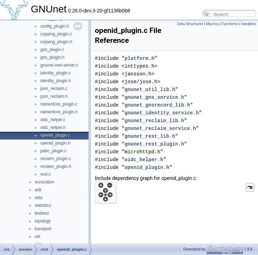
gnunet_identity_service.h (162, 112)
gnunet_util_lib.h (150, 89)
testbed (41, 213)
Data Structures (190, 24)
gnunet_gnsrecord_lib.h (157, 105)
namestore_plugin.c (59, 104)
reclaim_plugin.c (55, 158)
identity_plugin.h (55, 80)
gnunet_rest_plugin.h (154, 144)
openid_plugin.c (55, 135)
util (37, 236)
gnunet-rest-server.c (59, 65)
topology (43, 221)
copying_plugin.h (56, 41)
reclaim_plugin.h (55, 166)
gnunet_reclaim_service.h (160, 128)
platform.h (139, 58)
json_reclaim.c (54, 88)
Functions (229, 24)
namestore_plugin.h (59, 111)
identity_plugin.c (55, 72)
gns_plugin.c (52, 49)
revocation (44, 182)
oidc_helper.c (52, 119)
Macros (212, 24)
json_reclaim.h (54, 96)
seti (38, 189)
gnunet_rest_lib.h (150, 136)
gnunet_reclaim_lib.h (154, 120)
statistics (43, 205)
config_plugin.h (54, 26)
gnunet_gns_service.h (154, 97)
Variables (248, 24)
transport (43, 228)
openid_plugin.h (55, 143)
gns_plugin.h (52, 57)
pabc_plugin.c (53, 150)
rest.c (45, 174)
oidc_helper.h (52, 127)
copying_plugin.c (56, 34)
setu (39, 197)
